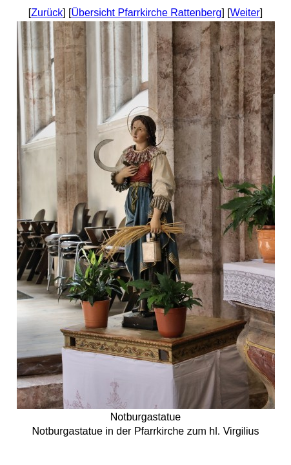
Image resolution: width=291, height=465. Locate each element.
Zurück (47, 12)
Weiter (245, 12)
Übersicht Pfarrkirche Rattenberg (146, 12)
